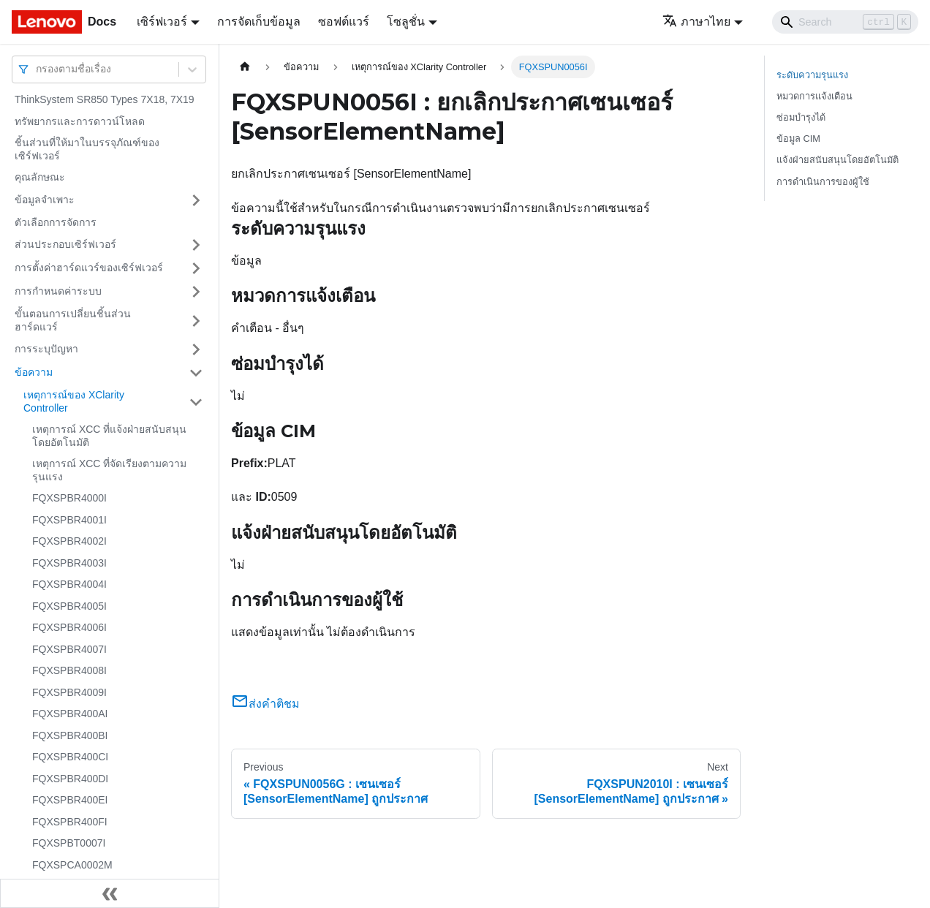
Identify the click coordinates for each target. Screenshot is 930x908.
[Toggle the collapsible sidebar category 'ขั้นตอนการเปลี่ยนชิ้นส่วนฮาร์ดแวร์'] (196, 320)
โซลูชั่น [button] (406, 21)
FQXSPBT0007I (68, 843)
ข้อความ (34, 372)
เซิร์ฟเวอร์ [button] (162, 21)
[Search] (845, 22)
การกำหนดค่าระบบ (58, 291)
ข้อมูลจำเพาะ (45, 199)
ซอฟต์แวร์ (343, 21)
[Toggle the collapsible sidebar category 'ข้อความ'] (196, 373)
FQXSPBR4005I (69, 606)
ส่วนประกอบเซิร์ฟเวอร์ (65, 244)
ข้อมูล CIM (798, 138)
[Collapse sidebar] (109, 893)
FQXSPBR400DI (70, 778)
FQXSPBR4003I (69, 563)
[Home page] (245, 67)
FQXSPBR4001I (69, 520)
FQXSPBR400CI (70, 757)
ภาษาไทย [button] (696, 21)
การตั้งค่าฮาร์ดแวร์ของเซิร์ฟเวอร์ (89, 267)
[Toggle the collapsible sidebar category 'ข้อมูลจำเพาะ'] (196, 200)
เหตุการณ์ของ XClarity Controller (73, 401)
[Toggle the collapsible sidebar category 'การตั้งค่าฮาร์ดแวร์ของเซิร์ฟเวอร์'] (196, 268)
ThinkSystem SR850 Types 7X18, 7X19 (104, 99)
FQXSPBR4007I (69, 649)
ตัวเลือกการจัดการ (56, 222)
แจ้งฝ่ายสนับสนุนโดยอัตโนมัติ (837, 159)
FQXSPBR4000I (69, 498)
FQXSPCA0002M (72, 865)
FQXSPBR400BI (70, 735)
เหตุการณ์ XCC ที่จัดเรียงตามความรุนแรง (109, 470)
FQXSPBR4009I (69, 692)
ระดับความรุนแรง (812, 74)
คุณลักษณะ (40, 177)
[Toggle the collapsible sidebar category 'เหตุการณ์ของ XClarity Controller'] (196, 402)
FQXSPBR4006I (69, 627)
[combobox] (37, 69)
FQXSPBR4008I (69, 670)
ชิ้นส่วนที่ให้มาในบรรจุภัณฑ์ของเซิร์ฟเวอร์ (87, 149)
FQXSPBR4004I (69, 584)
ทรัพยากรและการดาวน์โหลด (80, 121)
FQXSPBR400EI (70, 800)
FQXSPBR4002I (69, 541)
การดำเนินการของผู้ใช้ (822, 181)
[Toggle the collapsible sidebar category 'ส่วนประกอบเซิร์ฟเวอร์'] (196, 245)
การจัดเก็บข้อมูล (258, 21)
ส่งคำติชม (265, 703)
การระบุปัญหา (46, 349)
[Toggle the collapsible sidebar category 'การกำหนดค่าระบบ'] (196, 291)
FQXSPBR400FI (69, 822)
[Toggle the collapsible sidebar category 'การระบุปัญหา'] (196, 349)
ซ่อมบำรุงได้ (800, 117)
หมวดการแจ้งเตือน (814, 96)
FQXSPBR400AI (70, 713)
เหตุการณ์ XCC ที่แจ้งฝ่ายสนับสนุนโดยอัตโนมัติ (109, 435)
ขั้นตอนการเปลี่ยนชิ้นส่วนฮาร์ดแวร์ (73, 320)
